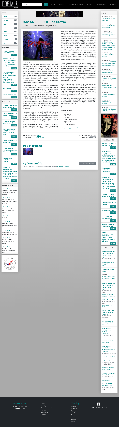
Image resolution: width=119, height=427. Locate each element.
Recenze (73, 406)
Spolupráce (101, 4)
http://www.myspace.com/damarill (71, 128)
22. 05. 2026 (6, 189)
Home (53, 4)
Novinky (62, 4)
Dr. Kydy (73, 419)
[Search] (32, 4)
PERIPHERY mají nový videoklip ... (108, 101)
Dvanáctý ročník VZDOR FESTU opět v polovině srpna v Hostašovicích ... (109, 63)
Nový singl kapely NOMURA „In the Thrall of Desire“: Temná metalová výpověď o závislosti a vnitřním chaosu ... (109, 45)
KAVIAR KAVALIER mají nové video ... (108, 18)
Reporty (73, 411)
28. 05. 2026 (6, 247)
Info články (74, 413)
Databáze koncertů (76, 4)
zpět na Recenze (27, 19)
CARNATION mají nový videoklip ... (108, 94)
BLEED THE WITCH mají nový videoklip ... (108, 25)
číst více (14, 55)
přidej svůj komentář (87, 163)
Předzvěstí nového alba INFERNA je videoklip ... (109, 109)
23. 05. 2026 (6, 198)
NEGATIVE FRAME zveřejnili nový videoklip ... (109, 86)
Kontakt (90, 4)
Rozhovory (74, 408)
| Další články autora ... (38, 137)
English (73, 421)
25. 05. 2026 (6, 238)
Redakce (112, 4)
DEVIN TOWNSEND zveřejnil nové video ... (108, 71)
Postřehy (73, 417)
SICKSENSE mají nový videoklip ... (108, 54)
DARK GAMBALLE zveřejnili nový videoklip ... (109, 34)
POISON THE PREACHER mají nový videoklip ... (109, 78)
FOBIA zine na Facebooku (99, 405)
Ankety (73, 415)
